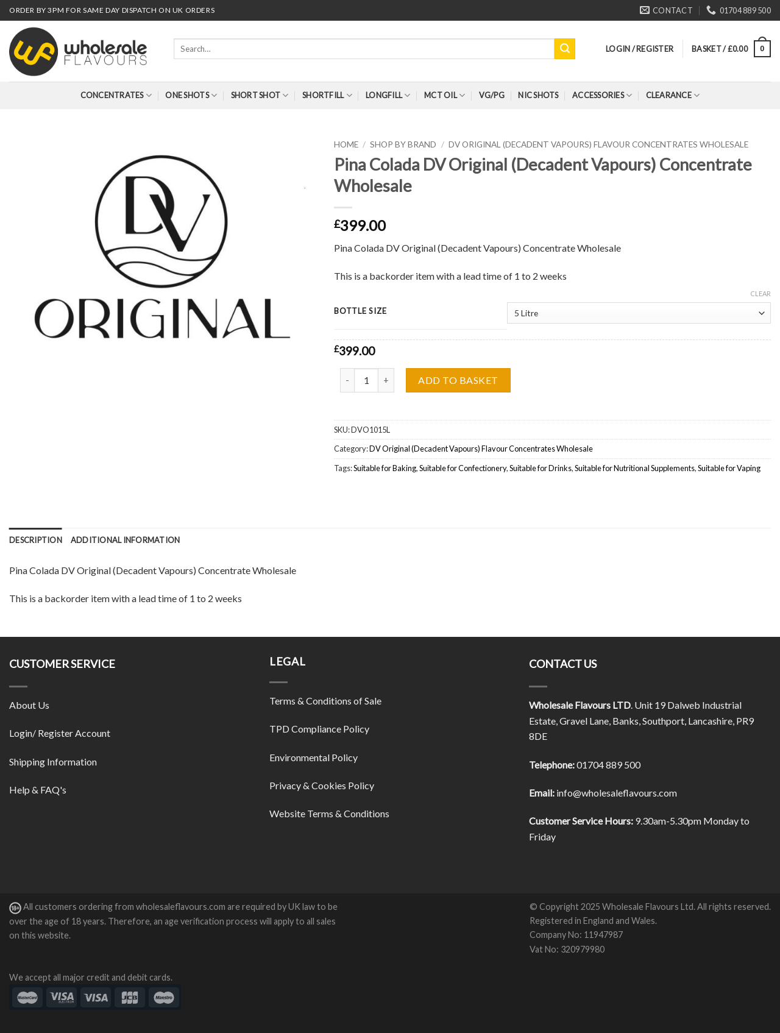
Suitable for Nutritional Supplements (635, 468)
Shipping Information (53, 761)
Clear (760, 293)
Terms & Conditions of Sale (325, 700)
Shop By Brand (403, 144)
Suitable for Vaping (729, 468)
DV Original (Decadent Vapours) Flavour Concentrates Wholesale (598, 144)
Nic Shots (538, 95)
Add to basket (458, 380)
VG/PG (492, 95)
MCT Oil (444, 95)
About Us (29, 705)
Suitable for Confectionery (462, 468)
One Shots (191, 95)
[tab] (35, 540)
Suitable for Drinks (540, 468)
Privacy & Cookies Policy (321, 785)
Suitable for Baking (384, 468)
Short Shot (260, 95)
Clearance (673, 95)
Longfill (388, 95)
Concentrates (116, 95)
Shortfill (327, 95)
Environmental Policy (313, 757)
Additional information (125, 540)
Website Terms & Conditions (329, 813)
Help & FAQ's (37, 789)
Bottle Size (360, 311)
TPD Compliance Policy (319, 728)
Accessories (602, 95)
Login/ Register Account (59, 733)
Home (346, 144)
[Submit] (565, 48)
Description (35, 540)
